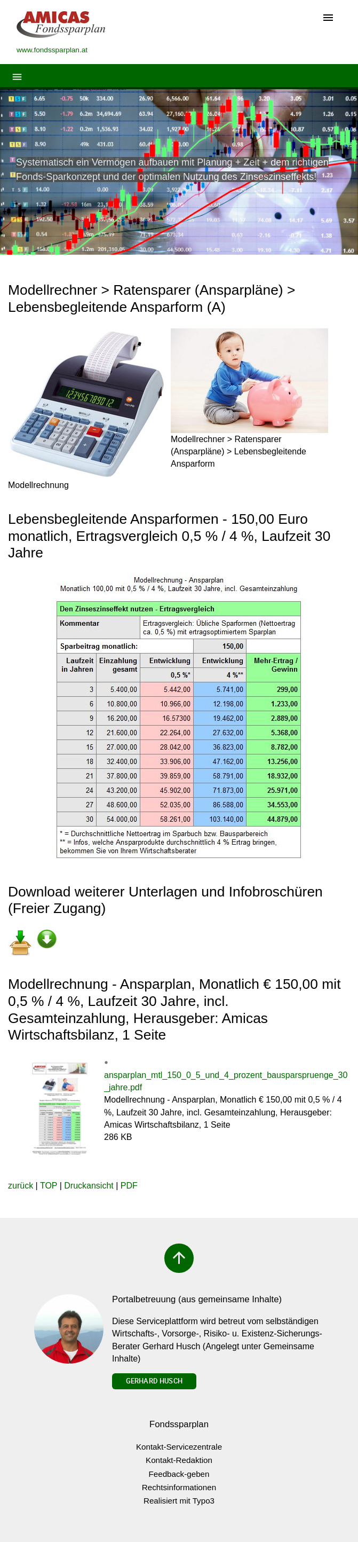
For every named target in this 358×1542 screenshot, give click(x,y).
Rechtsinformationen (179, 1487)
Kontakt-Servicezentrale (179, 1446)
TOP (48, 1185)
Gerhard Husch (154, 1381)
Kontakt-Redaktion (179, 1460)
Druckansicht (88, 1185)
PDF (129, 1185)
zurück (20, 1185)
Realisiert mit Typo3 (179, 1500)
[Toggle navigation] (328, 18)
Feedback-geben (179, 1473)
